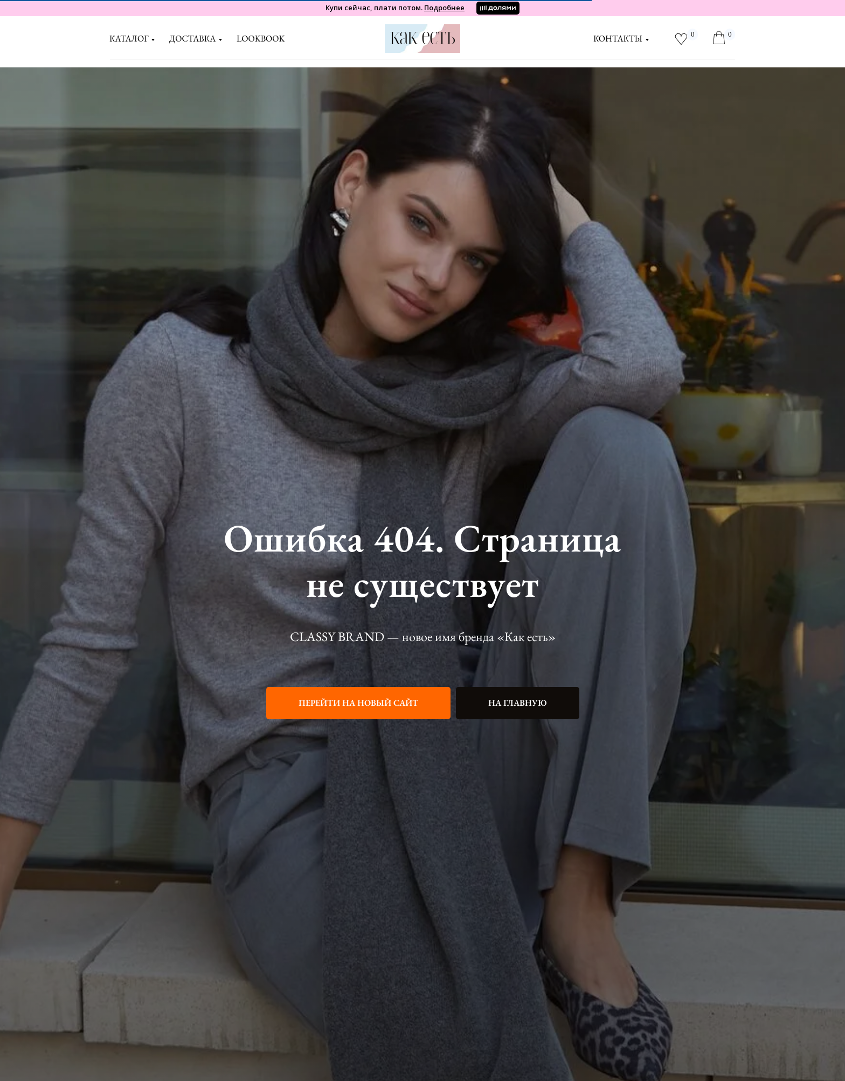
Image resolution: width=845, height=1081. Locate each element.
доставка (192, 38)
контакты (617, 38)
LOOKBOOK (261, 38)
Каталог (128, 38)
